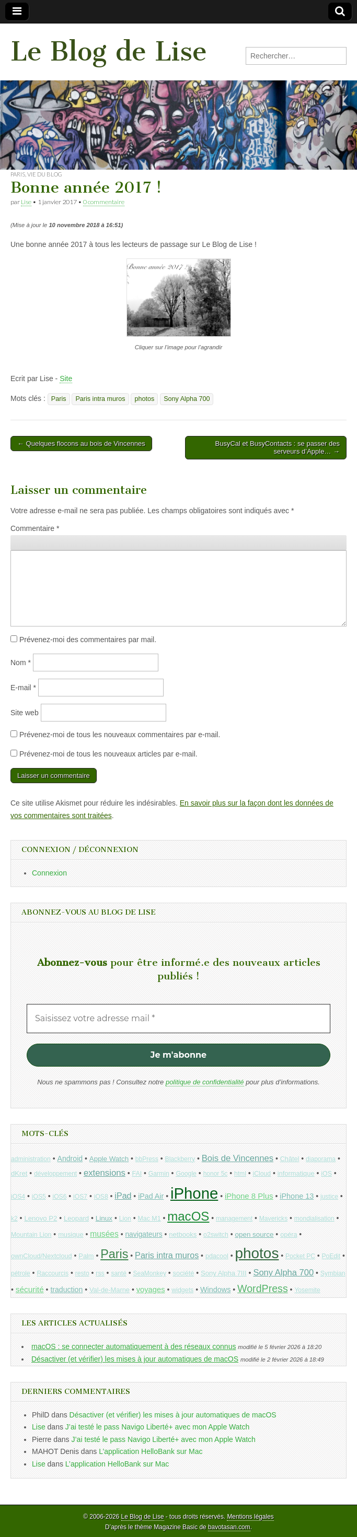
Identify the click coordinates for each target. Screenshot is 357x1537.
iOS (326, 1173)
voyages (150, 1289)
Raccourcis (52, 1273)
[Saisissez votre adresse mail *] (178, 1018)
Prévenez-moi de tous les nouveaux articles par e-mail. (108, 754)
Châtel (290, 1159)
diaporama (321, 1159)
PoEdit (331, 1256)
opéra (288, 1234)
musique (70, 1234)
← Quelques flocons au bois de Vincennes (81, 443)
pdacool (216, 1256)
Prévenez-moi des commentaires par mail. (87, 639)
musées (104, 1233)
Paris (17, 174)
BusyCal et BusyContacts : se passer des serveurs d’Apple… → (277, 448)
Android (70, 1158)
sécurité (30, 1289)
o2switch (215, 1234)
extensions (104, 1173)
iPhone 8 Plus (249, 1195)
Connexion (49, 873)
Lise (26, 202)
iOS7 (80, 1196)
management (234, 1218)
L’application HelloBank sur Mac (150, 1451)
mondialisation (314, 1218)
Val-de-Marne (109, 1290)
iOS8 (101, 1196)
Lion (125, 1218)
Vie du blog (44, 174)
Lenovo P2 (40, 1218)
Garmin (158, 1173)
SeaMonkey (149, 1273)
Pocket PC (300, 1256)
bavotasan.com (229, 1527)
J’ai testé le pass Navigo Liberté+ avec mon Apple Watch (157, 1427)
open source (254, 1234)
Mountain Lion (31, 1234)
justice (329, 1196)
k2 (14, 1218)
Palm (86, 1256)
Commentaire (34, 528)
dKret (19, 1173)
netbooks (183, 1234)
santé (118, 1273)
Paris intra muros (100, 399)
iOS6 (59, 1196)
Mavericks (273, 1218)
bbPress (146, 1159)
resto (82, 1273)
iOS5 (39, 1196)
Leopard (76, 1218)
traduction (66, 1289)
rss (100, 1273)
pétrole (20, 1273)
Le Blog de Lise (108, 51)
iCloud (262, 1173)
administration (31, 1159)
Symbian (333, 1273)
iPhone (194, 1193)
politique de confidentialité (205, 1082)
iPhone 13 (297, 1196)
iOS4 (18, 1196)
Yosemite (307, 1290)
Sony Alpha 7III (224, 1273)
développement (55, 1173)
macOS (188, 1216)
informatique (296, 1173)
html (240, 1173)
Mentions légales (250, 1516)
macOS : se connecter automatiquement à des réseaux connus (133, 1346)
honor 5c (215, 1173)
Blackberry (180, 1159)
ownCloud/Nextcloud (41, 1256)
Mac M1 (149, 1218)
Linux (104, 1218)
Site (66, 378)
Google (186, 1173)
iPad (122, 1195)
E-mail (23, 687)
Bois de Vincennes (237, 1158)
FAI (137, 1173)
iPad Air (151, 1196)
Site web (24, 712)
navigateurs (143, 1234)
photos (144, 399)
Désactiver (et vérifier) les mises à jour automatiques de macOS (134, 1359)
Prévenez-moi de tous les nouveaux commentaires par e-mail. (119, 734)
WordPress (262, 1288)
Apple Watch (109, 1159)
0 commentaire (103, 202)
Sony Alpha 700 (187, 399)
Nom (20, 662)
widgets (182, 1290)
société (183, 1273)
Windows (215, 1289)
